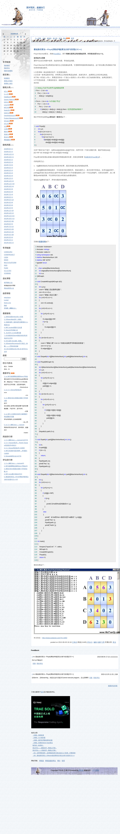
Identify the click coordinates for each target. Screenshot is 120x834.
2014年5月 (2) (8, 170)
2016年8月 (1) (8, 149)
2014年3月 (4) (8, 175)
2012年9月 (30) (9, 221)
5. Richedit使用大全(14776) (12, 456)
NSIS (5, 265)
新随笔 (49, 38)
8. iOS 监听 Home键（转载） (13, 341)
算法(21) (6, 137)
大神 (116, 674)
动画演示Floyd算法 (92, 157)
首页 (44, 38)
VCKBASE (7, 273)
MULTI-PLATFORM (10, 262)
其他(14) (6, 134)
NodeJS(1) (7, 110)
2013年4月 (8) (8, 202)
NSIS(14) (7, 113)
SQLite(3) (7, 121)
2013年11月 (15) (9, 184)
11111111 (114, 657)
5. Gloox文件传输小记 (11, 330)
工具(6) (6, 129)
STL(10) (6, 123)
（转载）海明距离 (38, 735)
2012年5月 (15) (9, 232)
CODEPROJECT (9, 254)
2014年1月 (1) (8, 178)
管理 (72, 38)
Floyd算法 (57, 54)
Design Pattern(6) (9, 99)
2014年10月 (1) (9, 157)
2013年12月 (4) (9, 181)
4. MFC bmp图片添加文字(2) (13, 474)
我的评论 (7, 68)
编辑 (95, 642)
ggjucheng (7, 297)
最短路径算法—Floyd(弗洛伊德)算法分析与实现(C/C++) (58, 49)
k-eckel (6, 300)
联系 (60, 38)
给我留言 (7, 78)
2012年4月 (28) (9, 234)
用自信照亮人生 (9, 288)
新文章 (55, 38)
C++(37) (6, 94)
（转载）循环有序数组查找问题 (42, 740)
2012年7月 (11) (9, 226)
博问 (58, 761)
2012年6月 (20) (9, 229)
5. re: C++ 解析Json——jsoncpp (14, 424)
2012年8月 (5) (8, 224)
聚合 (64, 38)
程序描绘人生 (8, 282)
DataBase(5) (8, 97)
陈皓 (5, 305)
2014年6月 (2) (8, 167)
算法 (114, 642)
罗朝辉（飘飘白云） (10, 308)
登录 (42, 692)
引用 (102, 642)
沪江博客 (95, 770)
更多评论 (40, 663)
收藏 (99, 642)
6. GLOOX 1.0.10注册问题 (12, 332)
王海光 (74, 642)
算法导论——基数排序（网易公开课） (45, 748)
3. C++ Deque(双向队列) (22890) (14, 448)
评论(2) (90, 642)
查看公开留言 (8, 81)
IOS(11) (6, 102)
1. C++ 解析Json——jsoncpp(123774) (16, 440)
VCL (5, 126)
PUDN (6, 268)
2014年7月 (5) (8, 165)
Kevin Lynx (7, 302)
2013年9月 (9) (8, 189)
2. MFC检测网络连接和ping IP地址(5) (16, 466)
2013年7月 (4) (8, 194)
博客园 (41, 761)
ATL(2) (6, 91)
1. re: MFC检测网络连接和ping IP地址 (16, 376)
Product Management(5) (11, 118)
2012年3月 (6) (8, 237)
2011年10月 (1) (9, 242)
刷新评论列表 (112, 686)
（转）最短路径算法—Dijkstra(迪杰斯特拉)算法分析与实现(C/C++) (54, 755)
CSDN (6, 257)
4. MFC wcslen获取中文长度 (13, 327)
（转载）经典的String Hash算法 (43, 742)
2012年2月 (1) (8, 240)
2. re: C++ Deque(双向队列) (13, 390)
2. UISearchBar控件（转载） (13, 319)
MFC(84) (7, 107)
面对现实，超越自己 (35, 7)
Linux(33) (7, 105)
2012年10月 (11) (9, 218)
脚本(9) (6, 131)
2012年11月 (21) (9, 216)
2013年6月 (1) (8, 197)
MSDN (6, 260)
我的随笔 (7, 65)
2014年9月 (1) (8, 159)
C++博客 (38, 38)
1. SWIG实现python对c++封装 (13, 316)
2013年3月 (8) (8, 205)
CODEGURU (8, 252)
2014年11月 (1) (9, 154)
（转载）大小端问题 (39, 737)
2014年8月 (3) (8, 162)
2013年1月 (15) (9, 210)
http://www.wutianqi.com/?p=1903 (54, 638)
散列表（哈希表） (38, 745)
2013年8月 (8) (8, 192)
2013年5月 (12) (9, 199)
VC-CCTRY (7, 270)
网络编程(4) (7, 139)
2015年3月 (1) (8, 151)
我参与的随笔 (8, 70)
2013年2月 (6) (8, 208)
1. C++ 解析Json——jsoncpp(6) (14, 463)
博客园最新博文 (50, 761)
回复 (34, 663)
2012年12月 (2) (9, 213)
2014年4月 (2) (8, 173)
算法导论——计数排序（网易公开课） (45, 750)
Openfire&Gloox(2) (10, 115)
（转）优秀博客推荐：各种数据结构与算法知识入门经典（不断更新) (54, 753)
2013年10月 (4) (9, 186)
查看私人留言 (8, 83)
